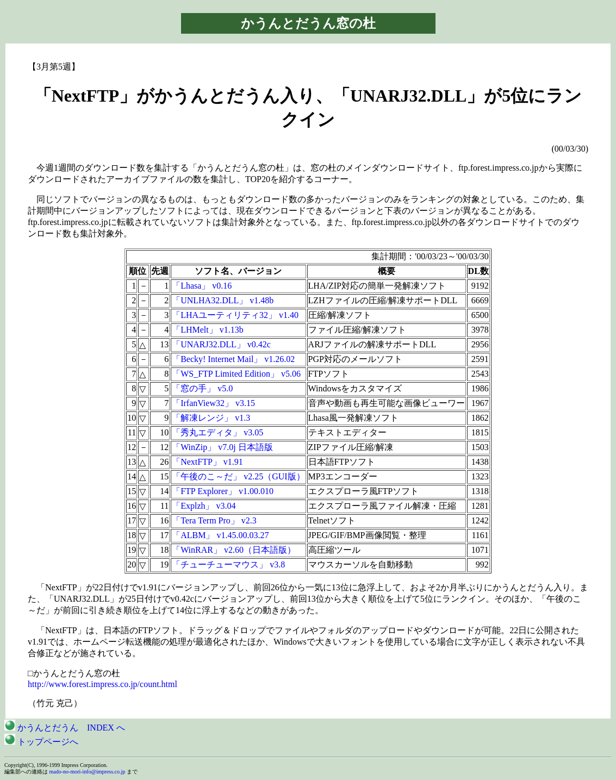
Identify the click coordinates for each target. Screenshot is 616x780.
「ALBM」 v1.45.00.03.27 (220, 535)
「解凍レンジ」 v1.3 (211, 417)
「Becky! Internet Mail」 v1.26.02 (233, 359)
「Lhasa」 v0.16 (202, 285)
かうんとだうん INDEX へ (64, 727)
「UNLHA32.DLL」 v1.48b (222, 300)
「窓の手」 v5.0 (202, 388)
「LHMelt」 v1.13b (208, 329)
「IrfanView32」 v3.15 (213, 403)
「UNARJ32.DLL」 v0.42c (221, 344)
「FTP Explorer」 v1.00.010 (222, 491)
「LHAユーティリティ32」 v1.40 (235, 315)
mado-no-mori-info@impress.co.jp (87, 772)
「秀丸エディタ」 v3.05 (217, 432)
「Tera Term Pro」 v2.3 (214, 520)
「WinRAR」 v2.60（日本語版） (234, 549)
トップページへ (41, 741)
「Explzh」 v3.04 (203, 505)
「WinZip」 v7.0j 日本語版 (222, 447)
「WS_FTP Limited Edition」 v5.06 (236, 373)
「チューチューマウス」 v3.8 (228, 564)
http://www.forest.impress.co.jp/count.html (102, 684)
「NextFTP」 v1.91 (207, 461)
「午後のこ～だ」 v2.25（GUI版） (238, 476)
